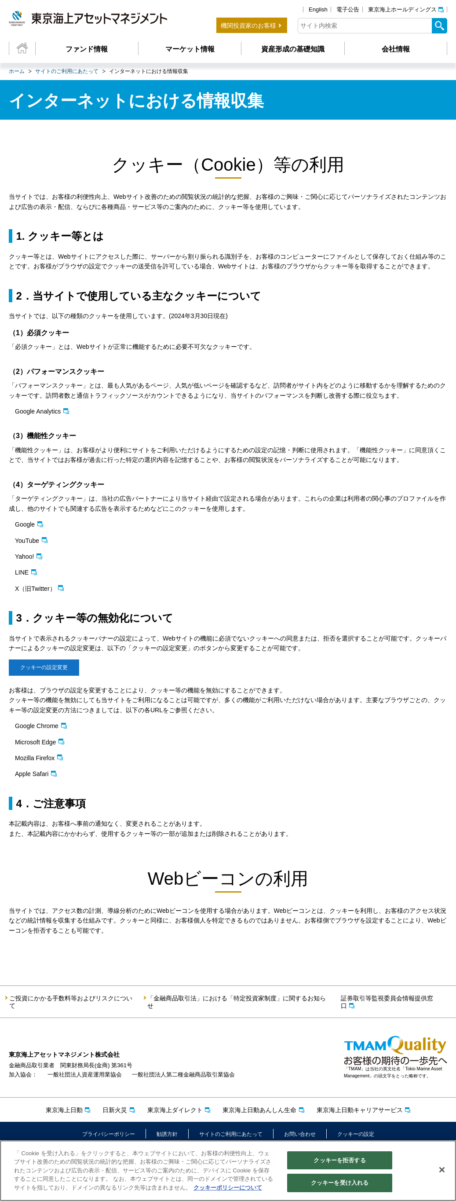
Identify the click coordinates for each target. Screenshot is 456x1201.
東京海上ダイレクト (175, 1109)
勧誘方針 (167, 1134)
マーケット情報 (190, 49)
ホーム (17, 71)
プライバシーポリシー (108, 1134)
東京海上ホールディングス (402, 9)
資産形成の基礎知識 (293, 49)
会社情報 (396, 49)
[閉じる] (442, 1170)
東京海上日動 (64, 1109)
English (318, 9)
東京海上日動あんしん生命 (259, 1109)
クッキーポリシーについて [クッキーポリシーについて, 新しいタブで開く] (227, 1188)
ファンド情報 (87, 49)
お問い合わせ (300, 1134)
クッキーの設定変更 (46, 667)
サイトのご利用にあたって (66, 71)
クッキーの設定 (355, 1134)
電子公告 (347, 9)
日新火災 (114, 1109)
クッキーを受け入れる (339, 1184)
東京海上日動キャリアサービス (360, 1109)
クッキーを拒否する (339, 1161)
